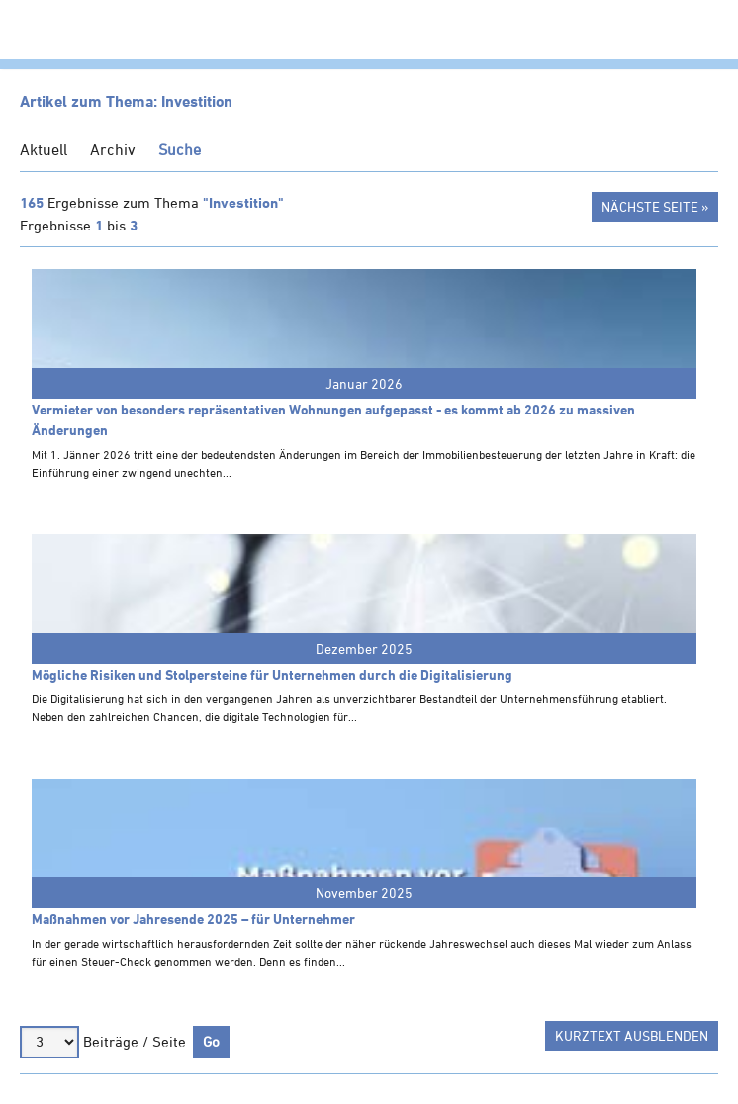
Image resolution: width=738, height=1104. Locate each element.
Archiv (113, 149)
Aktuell (43, 149)
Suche (179, 149)
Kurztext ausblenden (631, 1035)
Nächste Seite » (654, 206)
